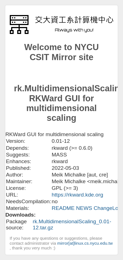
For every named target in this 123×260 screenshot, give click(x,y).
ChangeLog (107, 208)
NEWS (85, 208)
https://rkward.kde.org (77, 195)
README (64, 208)
